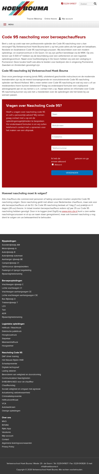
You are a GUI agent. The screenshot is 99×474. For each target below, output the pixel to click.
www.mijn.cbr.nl (69, 211)
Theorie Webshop (34, 19)
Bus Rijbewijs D (9, 299)
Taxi (4, 310)
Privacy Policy (8, 446)
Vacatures (6, 432)
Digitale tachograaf (10, 367)
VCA (4, 403)
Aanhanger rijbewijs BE (12, 259)
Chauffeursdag (8, 385)
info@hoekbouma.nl (49, 466)
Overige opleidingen (11, 410)
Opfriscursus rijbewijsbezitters (15, 266)
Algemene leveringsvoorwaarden (17, 443)
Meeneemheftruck (10, 342)
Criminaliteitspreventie (12, 396)
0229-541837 (70, 3)
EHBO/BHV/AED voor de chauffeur (17, 381)
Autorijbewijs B (8, 252)
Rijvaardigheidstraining (12, 274)
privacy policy (67, 158)
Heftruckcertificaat (10, 400)
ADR (4, 313)
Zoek (95, 4)
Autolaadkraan (8, 407)
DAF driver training (10, 356)
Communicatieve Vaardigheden (16, 378)
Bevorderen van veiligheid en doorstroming (21, 374)
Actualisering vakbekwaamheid (16, 392)
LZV (4, 306)
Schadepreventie (9, 363)
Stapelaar (6, 338)
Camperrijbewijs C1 (10, 263)
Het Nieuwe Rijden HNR (12, 360)
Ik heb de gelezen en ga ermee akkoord (70, 160)
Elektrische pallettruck (12, 331)
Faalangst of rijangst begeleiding (16, 270)
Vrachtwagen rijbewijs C (12, 284)
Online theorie (50, 19)
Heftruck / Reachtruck (11, 327)
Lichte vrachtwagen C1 (12, 288)
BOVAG (5, 425)
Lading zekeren (9, 371)
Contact (5, 439)
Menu (4, 24)
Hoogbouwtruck (9, 335)
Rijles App (6, 428)
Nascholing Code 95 (12, 352)
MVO (4, 421)
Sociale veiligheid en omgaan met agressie (21, 389)
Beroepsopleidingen (12, 280)
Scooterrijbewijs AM (11, 245)
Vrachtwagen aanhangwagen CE (17, 291)
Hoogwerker (7, 345)
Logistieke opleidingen (13, 323)
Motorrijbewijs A (9, 248)
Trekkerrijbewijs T (10, 302)
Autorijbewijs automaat (12, 255)
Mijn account (67, 19)
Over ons (6, 417)
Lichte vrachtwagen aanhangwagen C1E (20, 295)
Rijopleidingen (9, 241)
